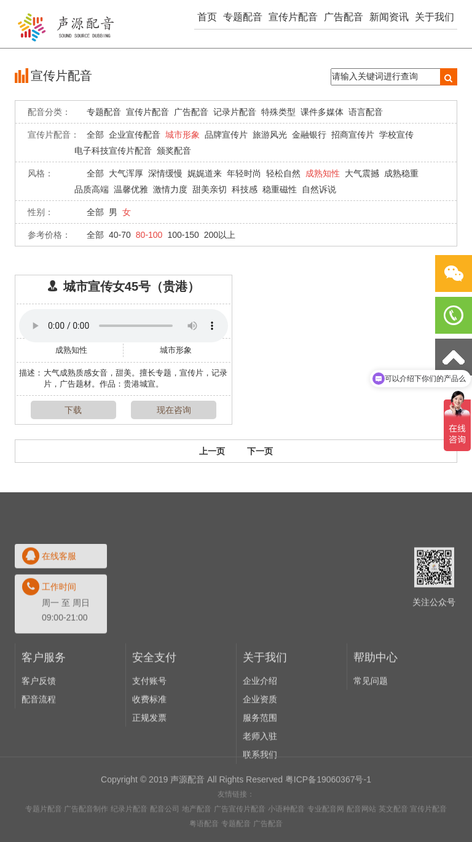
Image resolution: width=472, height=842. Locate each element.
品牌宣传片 (226, 135)
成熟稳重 (401, 173)
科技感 (245, 189)
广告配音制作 (86, 837)
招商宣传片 (352, 135)
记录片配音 (234, 112)
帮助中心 (375, 728)
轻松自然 (283, 173)
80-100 (149, 235)
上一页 (212, 451)
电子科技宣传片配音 (113, 150)
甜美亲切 (209, 189)
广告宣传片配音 (240, 837)
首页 (207, 17)
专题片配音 (43, 837)
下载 (73, 410)
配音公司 (164, 837)
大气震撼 (362, 173)
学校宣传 (396, 135)
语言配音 (365, 112)
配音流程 (39, 769)
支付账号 (149, 751)
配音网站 (361, 837)
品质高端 (91, 189)
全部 (95, 135)
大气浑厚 (126, 173)
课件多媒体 (322, 112)
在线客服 (59, 626)
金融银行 (309, 135)
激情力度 (170, 189)
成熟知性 (322, 173)
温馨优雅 (131, 189)
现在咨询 (174, 410)
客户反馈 (39, 751)
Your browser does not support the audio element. (123, 325)
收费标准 (149, 769)
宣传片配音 (293, 17)
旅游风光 (270, 135)
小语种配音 (286, 837)
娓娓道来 (204, 173)
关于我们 (434, 17)
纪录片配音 (129, 837)
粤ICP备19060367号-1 (328, 807)
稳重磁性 (279, 189)
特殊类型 (278, 112)
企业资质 (260, 769)
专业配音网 (325, 837)
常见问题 (370, 751)
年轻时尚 (244, 173)
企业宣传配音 (134, 135)
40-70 (120, 235)
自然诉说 (319, 189)
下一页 (260, 451)
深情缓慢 (165, 173)
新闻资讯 (389, 17)
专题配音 (242, 17)
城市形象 (182, 135)
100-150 (183, 235)
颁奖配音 (174, 150)
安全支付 (154, 728)
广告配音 (343, 17)
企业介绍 (260, 751)
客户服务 (44, 728)
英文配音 (393, 837)
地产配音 (196, 837)
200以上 (219, 235)
